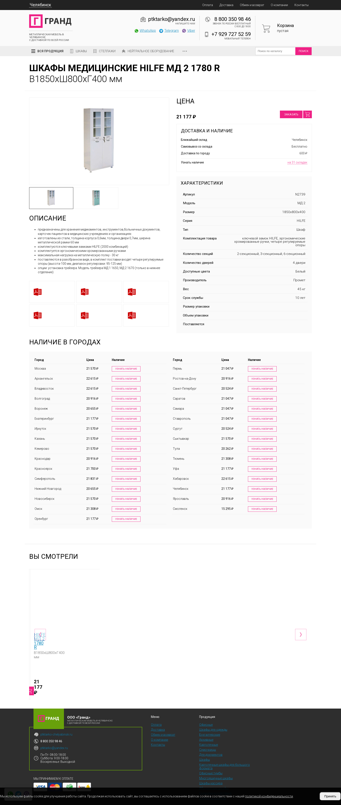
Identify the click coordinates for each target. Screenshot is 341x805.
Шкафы (81, 51)
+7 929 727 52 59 (231, 34)
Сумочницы (207, 739)
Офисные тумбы (210, 763)
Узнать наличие (125, 369)
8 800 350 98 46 (232, 19)
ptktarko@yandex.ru (171, 19)
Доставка (226, 5)
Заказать (291, 114)
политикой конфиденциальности (269, 796)
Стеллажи (107, 51)
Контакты (301, 5)
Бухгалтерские (209, 724)
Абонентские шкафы (214, 778)
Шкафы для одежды (213, 719)
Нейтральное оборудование (151, 51)
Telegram (169, 30)
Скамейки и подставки (215, 783)
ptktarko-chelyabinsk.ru (56, 724)
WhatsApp (145, 30)
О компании (279, 5)
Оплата (207, 5)
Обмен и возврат (252, 5)
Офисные (206, 714)
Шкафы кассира (210, 773)
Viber (188, 30)
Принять (330, 796)
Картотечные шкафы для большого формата (224, 756)
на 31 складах (297, 162)
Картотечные (208, 734)
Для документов (210, 744)
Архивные (206, 729)
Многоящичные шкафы (216, 768)
